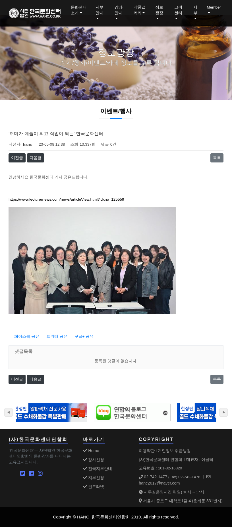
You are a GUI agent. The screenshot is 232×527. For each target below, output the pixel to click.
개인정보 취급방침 (174, 450)
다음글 (36, 158)
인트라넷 (93, 486)
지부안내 (99, 10)
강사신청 (93, 459)
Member (214, 7)
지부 (195, 10)
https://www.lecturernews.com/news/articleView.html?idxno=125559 (66, 199)
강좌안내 (119, 10)
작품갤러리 (140, 10)
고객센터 (178, 10)
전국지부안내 (97, 468)
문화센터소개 (79, 10)
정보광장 (159, 10)
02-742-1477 (153, 477)
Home (91, 450)
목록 (217, 158)
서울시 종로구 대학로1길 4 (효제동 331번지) (181, 500)
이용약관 (147, 450)
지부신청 (93, 477)
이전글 (17, 158)
